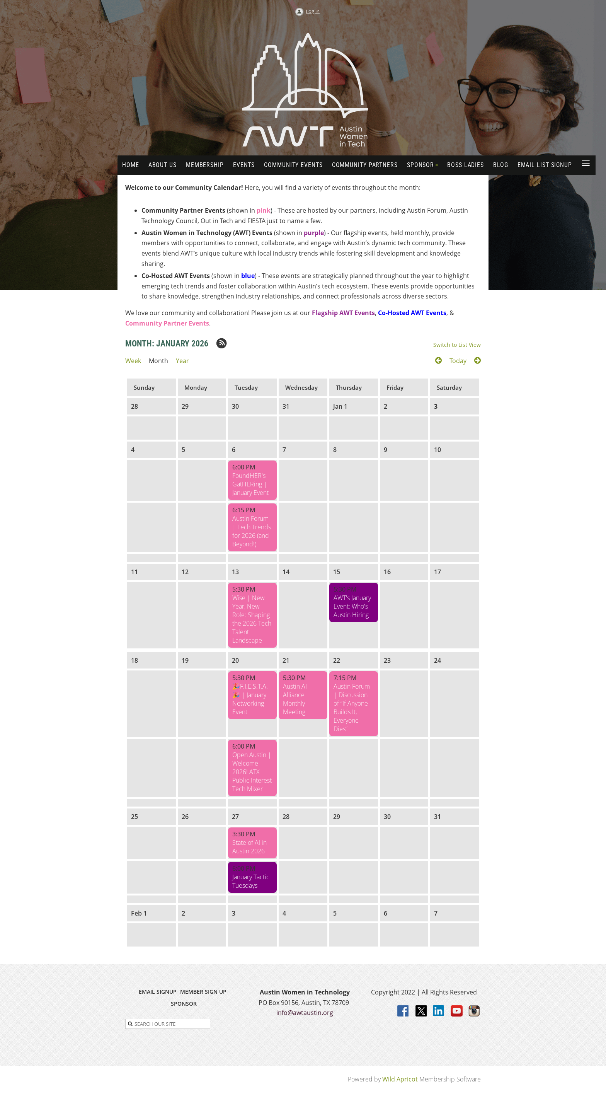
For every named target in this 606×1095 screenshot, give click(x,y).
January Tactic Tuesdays (250, 881)
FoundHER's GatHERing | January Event (250, 484)
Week (133, 360)
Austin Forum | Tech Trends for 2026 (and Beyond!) (251, 531)
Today (457, 360)
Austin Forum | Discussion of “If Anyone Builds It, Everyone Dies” (352, 707)
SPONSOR (184, 1003)
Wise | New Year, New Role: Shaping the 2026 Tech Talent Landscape (251, 619)
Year (182, 360)
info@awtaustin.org (304, 1012)
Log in (313, 11)
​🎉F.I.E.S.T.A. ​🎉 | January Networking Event (250, 699)
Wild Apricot (400, 1079)
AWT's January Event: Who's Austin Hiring (352, 606)
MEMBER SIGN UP (203, 991)
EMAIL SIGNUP (158, 991)
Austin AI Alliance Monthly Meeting (295, 699)
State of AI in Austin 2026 (249, 846)
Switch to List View (457, 344)
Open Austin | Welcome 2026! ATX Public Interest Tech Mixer (252, 771)
